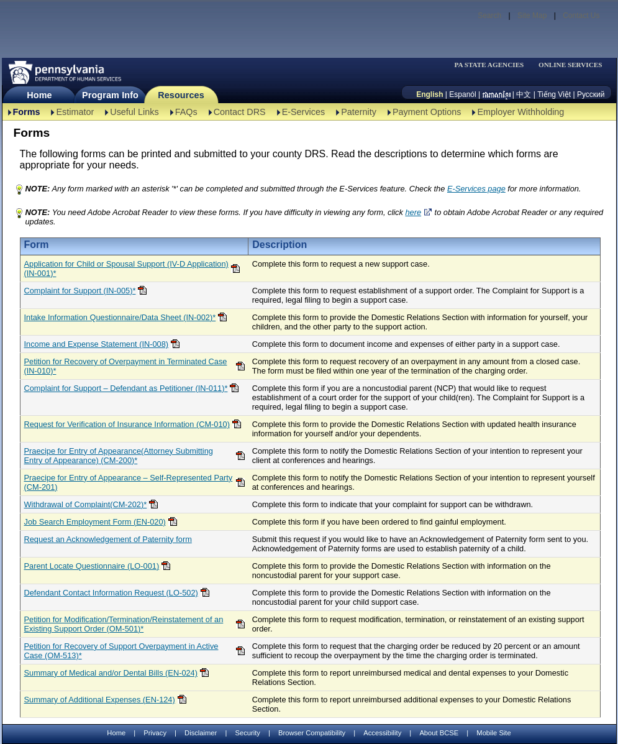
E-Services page (476, 188)
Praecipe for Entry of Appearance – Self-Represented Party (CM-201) (128, 482)
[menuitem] (493, 65)
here (413, 212)
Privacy (154, 733)
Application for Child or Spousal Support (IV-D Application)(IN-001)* (126, 268)
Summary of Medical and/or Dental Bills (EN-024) (111, 672)
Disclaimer (200, 733)
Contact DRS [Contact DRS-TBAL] (240, 112)
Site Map (532, 15)
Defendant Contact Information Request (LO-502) (111, 592)
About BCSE (438, 733)
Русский (591, 94)
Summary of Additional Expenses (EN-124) (99, 699)
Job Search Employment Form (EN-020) (95, 521)
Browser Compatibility (311, 733)
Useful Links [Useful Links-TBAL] (134, 112)
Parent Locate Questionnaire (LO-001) (92, 566)
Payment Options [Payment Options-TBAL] (427, 112)
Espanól (462, 94)
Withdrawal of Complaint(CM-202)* (85, 504)
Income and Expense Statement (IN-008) (96, 344)
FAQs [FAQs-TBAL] (186, 112)
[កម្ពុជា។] (497, 94)
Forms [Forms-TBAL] (26, 112)
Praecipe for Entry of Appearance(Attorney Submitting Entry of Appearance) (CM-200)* (118, 455)
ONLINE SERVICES (570, 65)
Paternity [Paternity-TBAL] (358, 112)
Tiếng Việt (554, 94)
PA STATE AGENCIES (489, 65)
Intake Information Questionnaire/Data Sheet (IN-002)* (120, 317)
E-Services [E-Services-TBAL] (303, 112)
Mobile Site (493, 733)
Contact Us (581, 15)
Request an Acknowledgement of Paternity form (108, 539)
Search (489, 15)
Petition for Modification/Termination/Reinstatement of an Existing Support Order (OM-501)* (124, 624)
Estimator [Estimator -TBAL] (75, 112)
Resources (181, 95)
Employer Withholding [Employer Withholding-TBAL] (520, 112)
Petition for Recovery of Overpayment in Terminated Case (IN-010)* (125, 366)
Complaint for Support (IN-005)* (80, 290)
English (429, 94)
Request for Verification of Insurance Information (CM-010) (127, 424)
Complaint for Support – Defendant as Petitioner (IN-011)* (126, 388)
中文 (523, 94)
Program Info (110, 95)
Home (39, 95)
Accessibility (382, 733)
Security (247, 733)
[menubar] (493, 65)
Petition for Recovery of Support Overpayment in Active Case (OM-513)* (121, 650)
